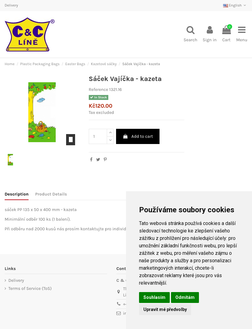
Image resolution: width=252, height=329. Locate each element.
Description (17, 194)
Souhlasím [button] (154, 297)
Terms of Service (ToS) (30, 288)
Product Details (51, 194)
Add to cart (138, 136)
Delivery (11, 5)
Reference (98, 89)
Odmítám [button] (185, 297)
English (235, 5)
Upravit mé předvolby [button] (165, 309)
